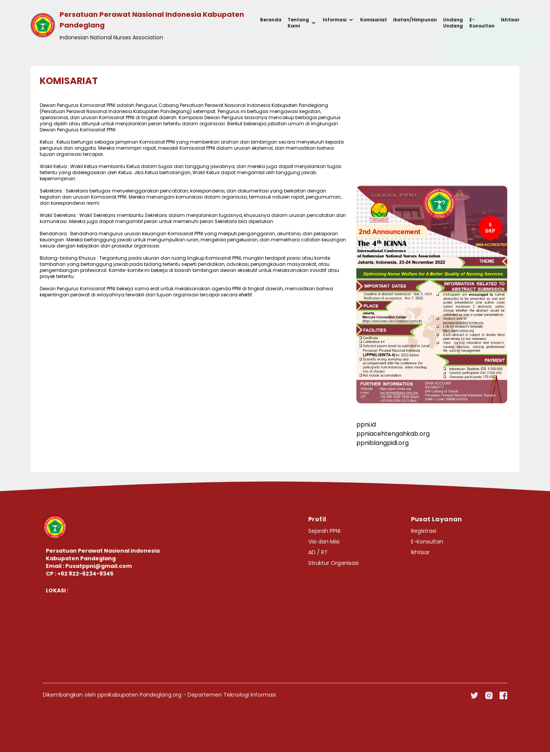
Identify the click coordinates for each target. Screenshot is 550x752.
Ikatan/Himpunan (415, 20)
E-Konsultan (482, 23)
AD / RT (318, 552)
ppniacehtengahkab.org (393, 433)
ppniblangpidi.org (382, 442)
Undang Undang (453, 23)
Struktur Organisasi (333, 563)
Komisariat (373, 20)
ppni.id (366, 424)
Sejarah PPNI (324, 531)
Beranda (270, 20)
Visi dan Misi (324, 541)
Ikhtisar (510, 20)
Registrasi (423, 531)
